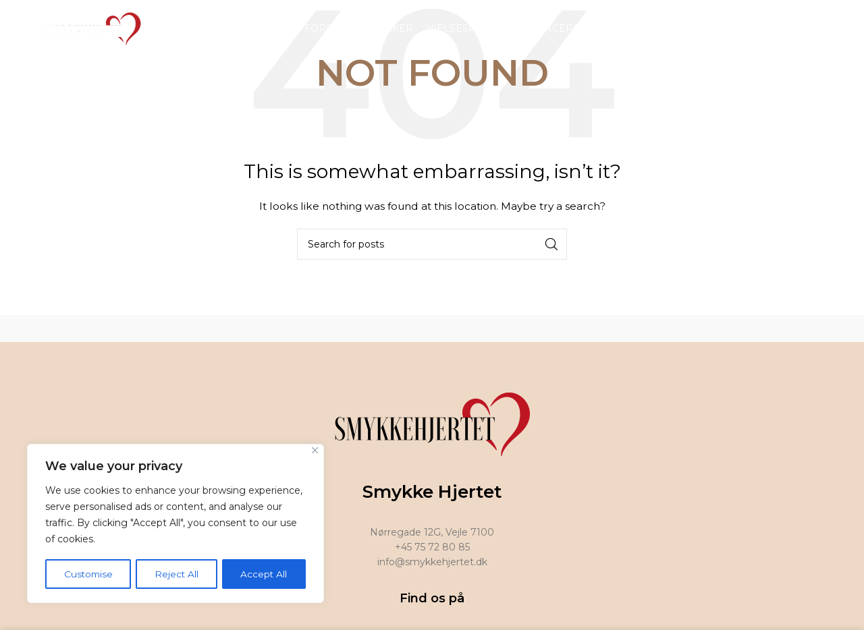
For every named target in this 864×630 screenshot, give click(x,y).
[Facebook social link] (807, 30)
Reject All (177, 574)
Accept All (264, 574)
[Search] (432, 244)
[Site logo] (87, 30)
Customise (88, 574)
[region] (175, 524)
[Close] (315, 452)
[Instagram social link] (825, 30)
